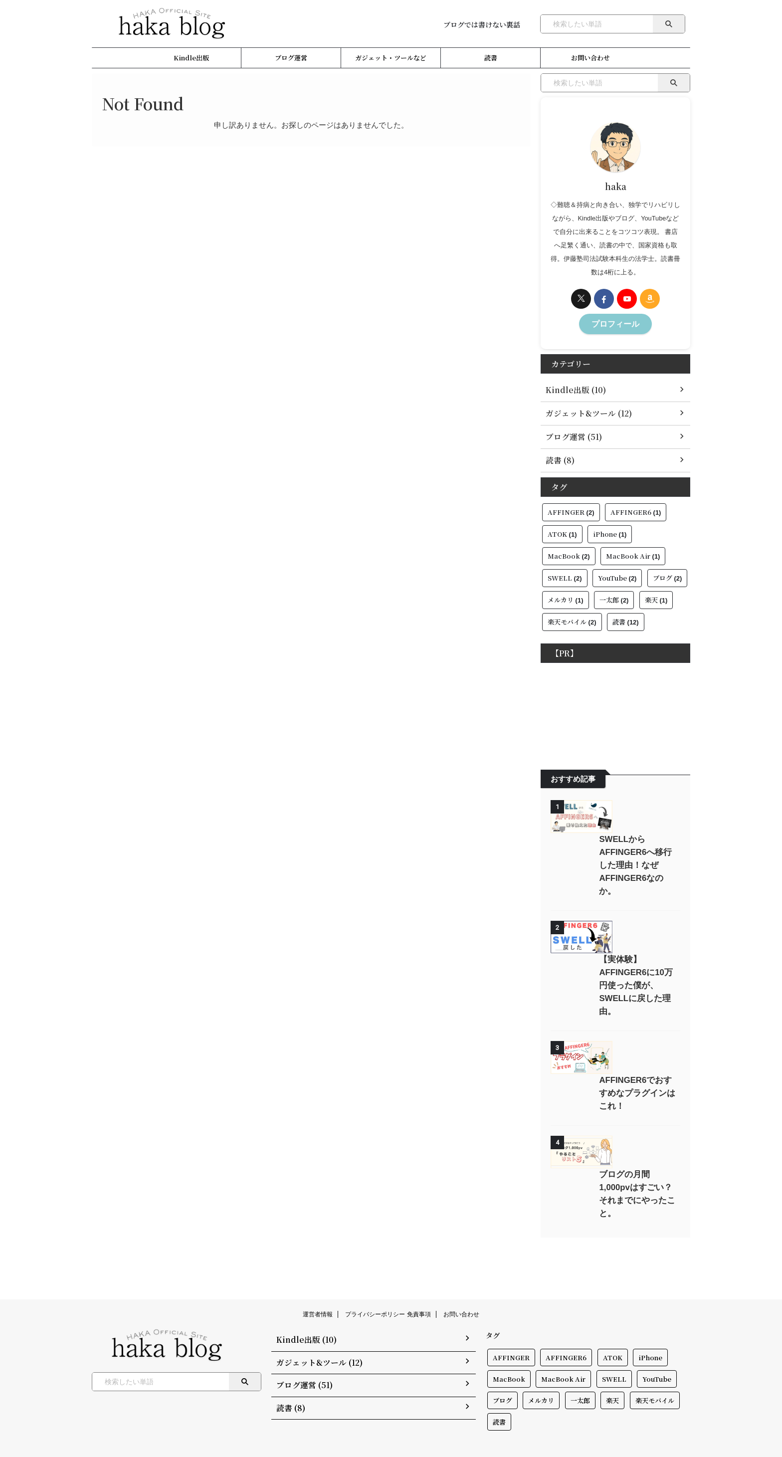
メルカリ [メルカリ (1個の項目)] (566, 596)
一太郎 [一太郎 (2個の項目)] (614, 596)
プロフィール (615, 323)
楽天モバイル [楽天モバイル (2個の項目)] (572, 618)
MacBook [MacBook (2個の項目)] (569, 552)
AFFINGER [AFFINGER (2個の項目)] (571, 508)
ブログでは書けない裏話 (481, 24)
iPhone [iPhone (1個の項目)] (610, 530)
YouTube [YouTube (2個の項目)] (617, 574)
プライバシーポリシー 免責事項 (387, 1288)
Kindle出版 (191, 57)
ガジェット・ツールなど (390, 57)
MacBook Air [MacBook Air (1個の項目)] (633, 552)
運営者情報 (318, 1288)
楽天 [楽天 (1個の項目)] (656, 596)
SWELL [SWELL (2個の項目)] (565, 574)
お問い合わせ (590, 57)
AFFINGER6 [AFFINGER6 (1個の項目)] (635, 508)
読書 (490, 57)
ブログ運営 (291, 57)
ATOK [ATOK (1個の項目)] (562, 530)
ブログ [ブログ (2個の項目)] (667, 574)
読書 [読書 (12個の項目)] (625, 618)
